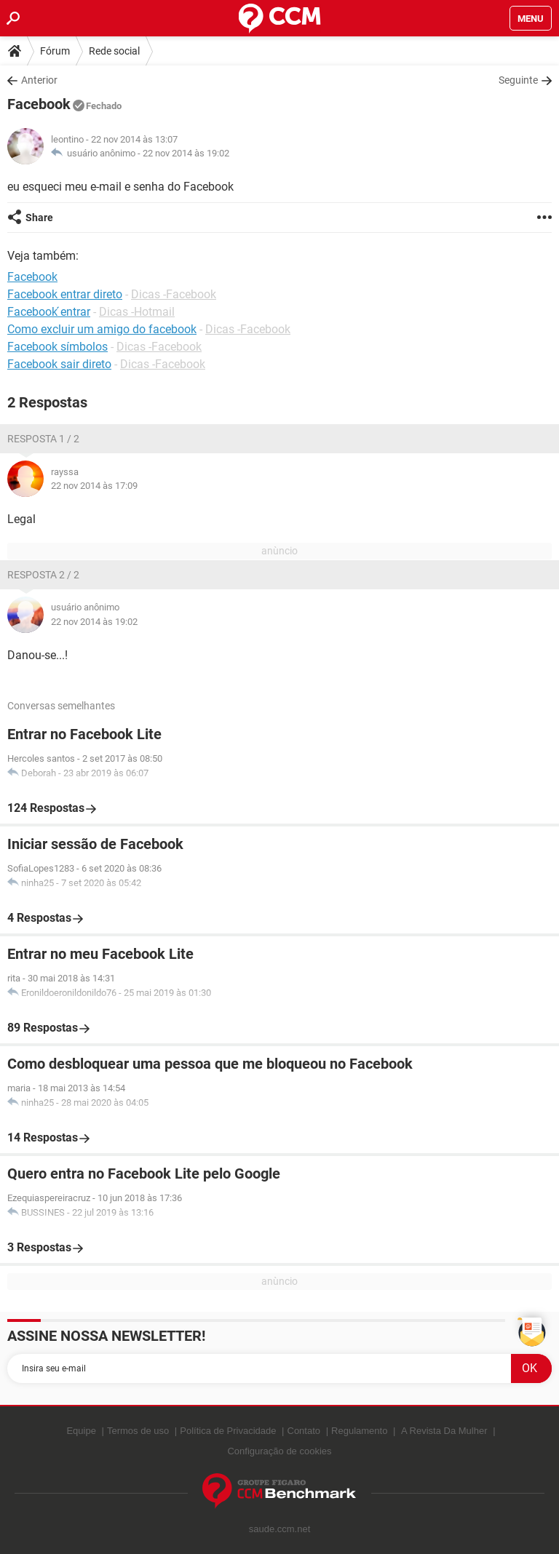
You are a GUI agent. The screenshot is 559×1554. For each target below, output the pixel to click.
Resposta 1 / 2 (43, 439)
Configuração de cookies (279, 1451)
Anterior (39, 80)
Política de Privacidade (228, 1430)
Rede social (114, 51)
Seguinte (518, 80)
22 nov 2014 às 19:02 (186, 153)
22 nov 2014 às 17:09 (94, 485)
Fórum (55, 51)
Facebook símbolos (57, 347)
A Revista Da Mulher (444, 1430)
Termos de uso (138, 1430)
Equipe (80, 1430)
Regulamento (359, 1430)
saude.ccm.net (280, 1528)
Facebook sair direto (59, 364)
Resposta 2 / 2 (43, 575)
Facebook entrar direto (64, 294)
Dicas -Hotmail (137, 312)
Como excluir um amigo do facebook (102, 329)
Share (39, 217)
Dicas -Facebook (173, 294)
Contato (304, 1430)
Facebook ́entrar (48, 312)
